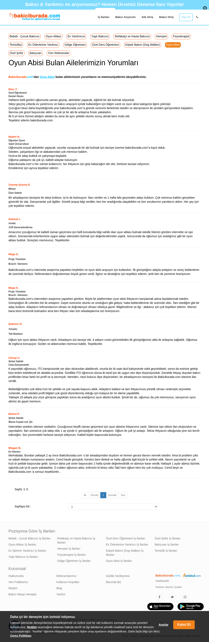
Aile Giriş (147, 17)
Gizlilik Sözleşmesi (118, 576)
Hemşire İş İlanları (68, 548)
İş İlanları (103, 17)
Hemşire (161, 36)
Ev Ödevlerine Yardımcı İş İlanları (127, 544)
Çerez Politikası (20, 635)
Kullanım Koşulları (67, 582)
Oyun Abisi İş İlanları (119, 560)
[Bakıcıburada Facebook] (159, 597)
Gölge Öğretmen (75, 44)
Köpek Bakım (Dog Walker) (142, 44)
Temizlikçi (16, 44)
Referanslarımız (66, 576)
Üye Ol (186, 17)
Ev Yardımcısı (76, 36)
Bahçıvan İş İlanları (167, 544)
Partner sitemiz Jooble (168, 587)
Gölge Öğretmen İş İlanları (74, 560)
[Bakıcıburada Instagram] (185, 597)
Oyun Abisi (173, 44)
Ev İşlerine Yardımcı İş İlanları (27, 550)
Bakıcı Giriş (166, 17)
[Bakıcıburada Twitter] (172, 597)
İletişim (13, 588)
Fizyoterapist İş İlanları (71, 554)
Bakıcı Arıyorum (125, 17)
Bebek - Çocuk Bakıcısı (25, 36)
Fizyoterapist (181, 36)
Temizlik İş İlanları (166, 550)
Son (123, 495)
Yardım (60, 594)
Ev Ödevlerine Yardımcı (43, 44)
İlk (85, 495)
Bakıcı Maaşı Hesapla (22, 594)
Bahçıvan (35, 53)
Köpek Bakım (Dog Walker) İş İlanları (125, 552)
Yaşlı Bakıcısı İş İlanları (23, 556)
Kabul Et (184, 624)
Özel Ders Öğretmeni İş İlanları (125, 538)
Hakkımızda (16, 576)
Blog (59, 588)
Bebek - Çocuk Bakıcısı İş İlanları (30, 538)
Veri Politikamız (18, 582)
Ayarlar (163, 624)
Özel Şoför (16, 53)
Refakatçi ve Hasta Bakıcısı (132, 36)
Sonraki (112, 495)
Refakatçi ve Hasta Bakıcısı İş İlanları (76, 540)
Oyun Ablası (53, 36)
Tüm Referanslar (58, 53)
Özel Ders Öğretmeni (105, 44)
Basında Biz (113, 582)
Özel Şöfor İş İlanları (168, 538)
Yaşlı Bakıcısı (99, 36)
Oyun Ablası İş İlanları (22, 544)
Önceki (94, 495)
